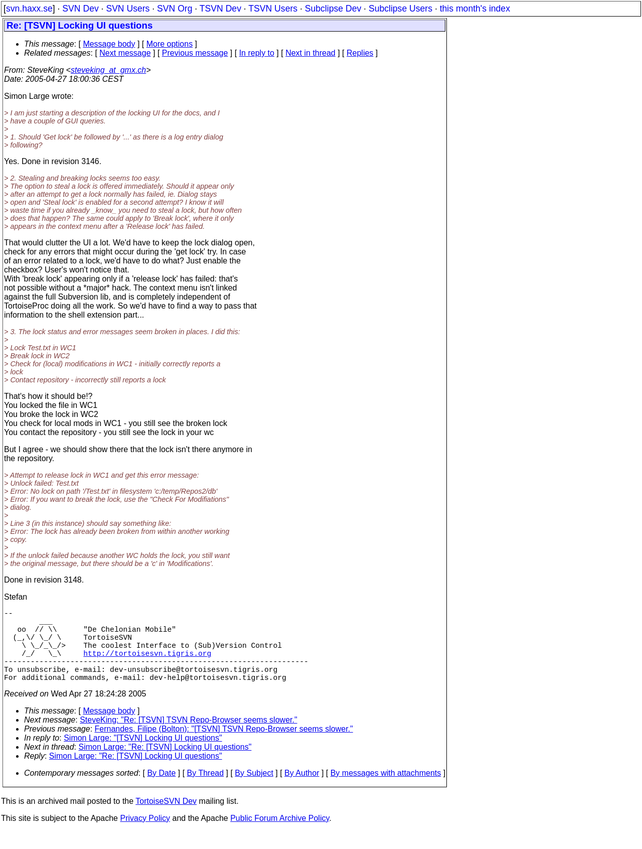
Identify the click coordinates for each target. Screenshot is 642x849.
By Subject (254, 791)
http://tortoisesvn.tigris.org (147, 665)
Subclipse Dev (333, 9)
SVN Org (174, 9)
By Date (161, 791)
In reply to (256, 53)
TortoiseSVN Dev (166, 819)
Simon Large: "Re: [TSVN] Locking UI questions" (165, 765)
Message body (109, 44)
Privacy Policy (145, 836)
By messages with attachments (386, 791)
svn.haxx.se (29, 9)
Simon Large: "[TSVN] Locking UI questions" (143, 756)
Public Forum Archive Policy (279, 836)
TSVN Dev (220, 9)
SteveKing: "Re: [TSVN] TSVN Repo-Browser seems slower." (188, 738)
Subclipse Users (400, 9)
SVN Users (127, 9)
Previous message (195, 53)
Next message (124, 53)
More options (169, 44)
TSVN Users (272, 9)
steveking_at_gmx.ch (108, 70)
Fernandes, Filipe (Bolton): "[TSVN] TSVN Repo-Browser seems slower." (224, 747)
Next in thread (310, 53)
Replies (360, 53)
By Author (301, 791)
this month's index (475, 9)
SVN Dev (80, 9)
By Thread (205, 791)
